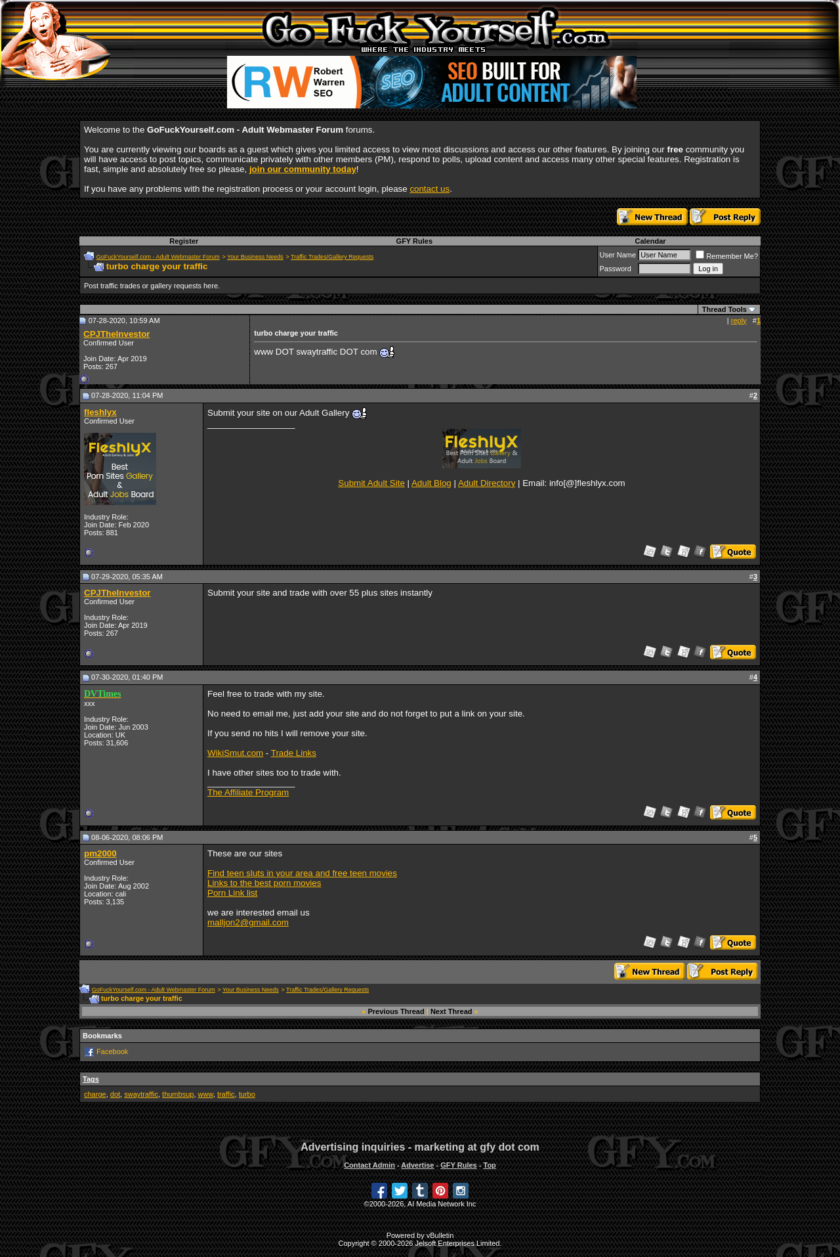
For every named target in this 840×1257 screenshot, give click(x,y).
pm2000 (100, 853)
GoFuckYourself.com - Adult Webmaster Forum (158, 257)
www (205, 1094)
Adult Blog (431, 483)
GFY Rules (414, 241)
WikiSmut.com (235, 753)
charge (95, 1094)
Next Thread (451, 1011)
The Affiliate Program (248, 792)
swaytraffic (141, 1094)
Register (183, 241)
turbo (247, 1094)
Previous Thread (396, 1011)
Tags (91, 1079)
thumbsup (178, 1094)
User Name (618, 255)
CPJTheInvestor (116, 334)
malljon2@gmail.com (248, 922)
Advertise (417, 1165)
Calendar (650, 241)
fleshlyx (100, 412)
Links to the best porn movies (264, 883)
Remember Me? (727, 256)
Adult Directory (486, 483)
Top (489, 1165)
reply (739, 320)
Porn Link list (232, 893)
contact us (430, 189)
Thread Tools (724, 309)
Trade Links (293, 753)
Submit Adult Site (371, 483)
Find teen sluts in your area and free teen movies (302, 873)
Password (615, 269)
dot (115, 1094)
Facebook (112, 1051)
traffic (226, 1094)
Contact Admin (369, 1165)
